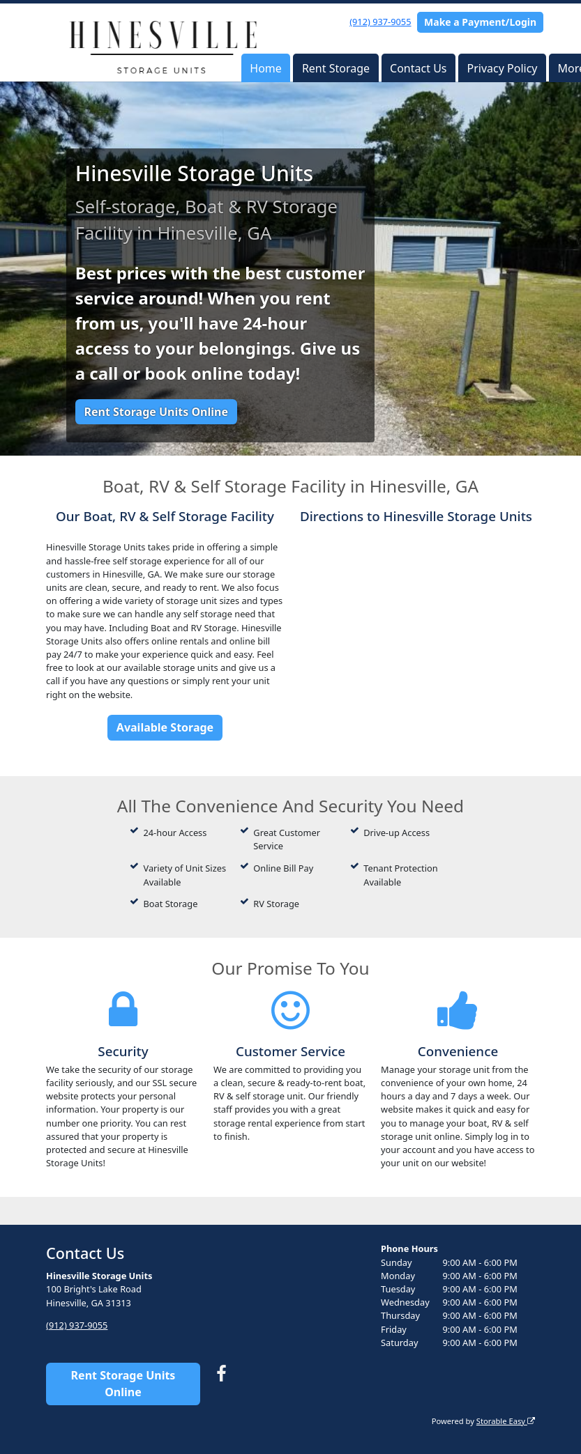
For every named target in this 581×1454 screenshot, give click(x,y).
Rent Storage (336, 68)
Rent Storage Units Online (156, 411)
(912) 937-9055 (380, 21)
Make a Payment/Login (480, 22)
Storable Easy (505, 1420)
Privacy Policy (502, 68)
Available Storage (164, 727)
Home (266, 68)
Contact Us (418, 68)
